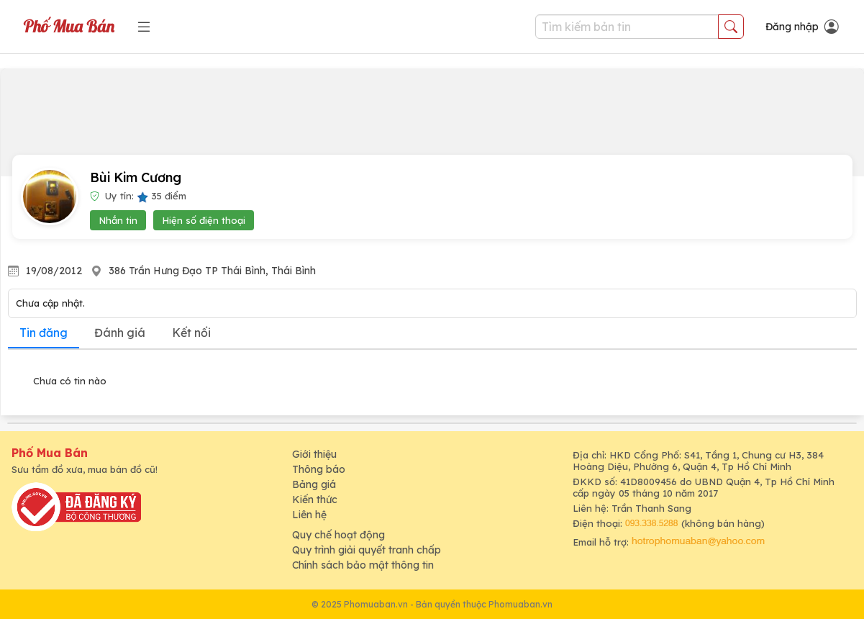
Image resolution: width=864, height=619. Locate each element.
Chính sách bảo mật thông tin (363, 565)
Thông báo (318, 469)
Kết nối (191, 332)
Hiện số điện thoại (203, 220)
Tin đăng (43, 332)
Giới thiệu (314, 454)
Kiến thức (314, 499)
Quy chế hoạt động (338, 534)
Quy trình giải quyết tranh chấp (366, 549)
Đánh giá (119, 332)
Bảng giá (314, 484)
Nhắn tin (118, 220)
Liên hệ (309, 514)
